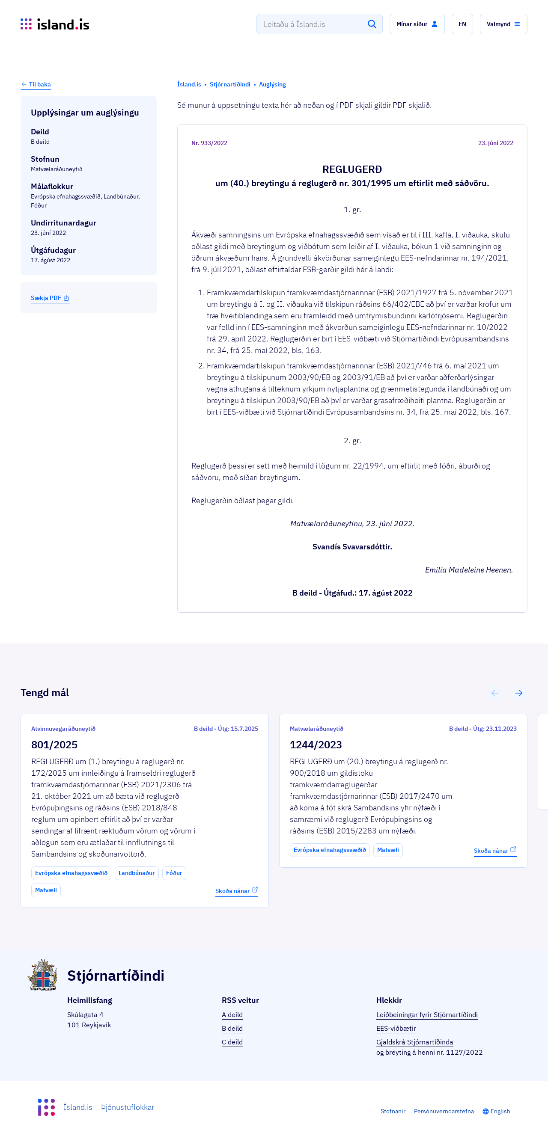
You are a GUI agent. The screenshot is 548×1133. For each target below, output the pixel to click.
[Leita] (372, 24)
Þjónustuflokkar (127, 1107)
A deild (232, 1014)
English (500, 1111)
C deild (232, 1042)
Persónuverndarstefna (444, 1111)
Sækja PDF (50, 298)
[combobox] (319, 24)
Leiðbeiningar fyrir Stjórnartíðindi (427, 1014)
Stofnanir (393, 1111)
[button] (417, 24)
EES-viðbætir (396, 1028)
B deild (232, 1028)
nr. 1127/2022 (460, 1052)
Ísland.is (77, 1107)
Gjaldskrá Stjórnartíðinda (414, 1042)
